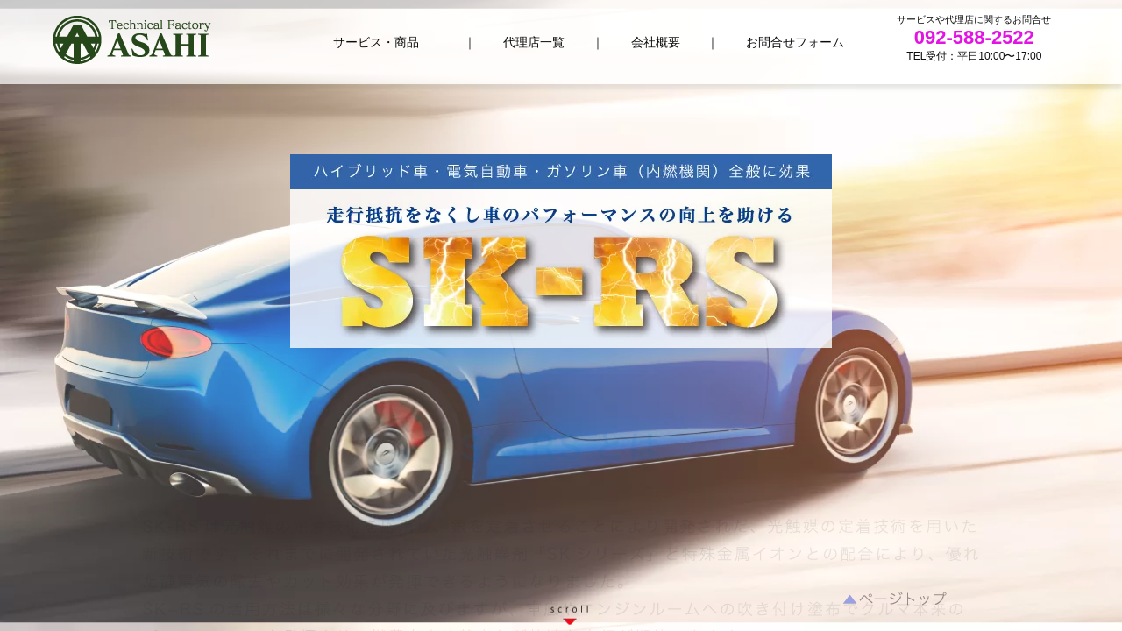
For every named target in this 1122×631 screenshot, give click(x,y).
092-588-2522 (974, 37)
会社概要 (655, 42)
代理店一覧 (534, 42)
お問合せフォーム (795, 42)
